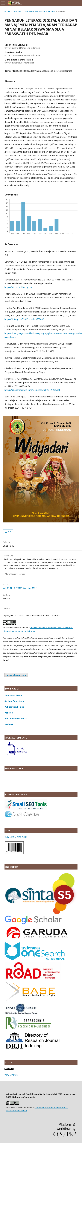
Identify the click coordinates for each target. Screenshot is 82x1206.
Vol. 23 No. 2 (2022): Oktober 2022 (40, 11)
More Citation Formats (15, 574)
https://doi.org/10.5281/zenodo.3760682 (24, 319)
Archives (17, 11)
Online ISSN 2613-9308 (16, 837)
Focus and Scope (13, 695)
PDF (9, 531)
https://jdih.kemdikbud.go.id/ (18, 287)
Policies (9, 712)
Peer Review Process (16, 718)
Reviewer (9, 724)
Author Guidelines (14, 701)
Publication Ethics (14, 706)
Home (7, 11)
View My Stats (11, 1074)
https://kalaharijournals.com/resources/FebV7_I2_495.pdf (32, 389)
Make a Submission (16, 675)
